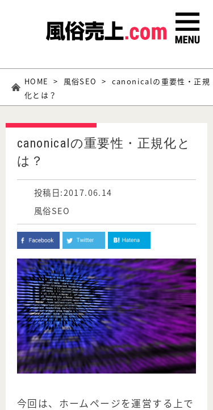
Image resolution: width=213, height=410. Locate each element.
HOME (36, 81)
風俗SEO (80, 81)
